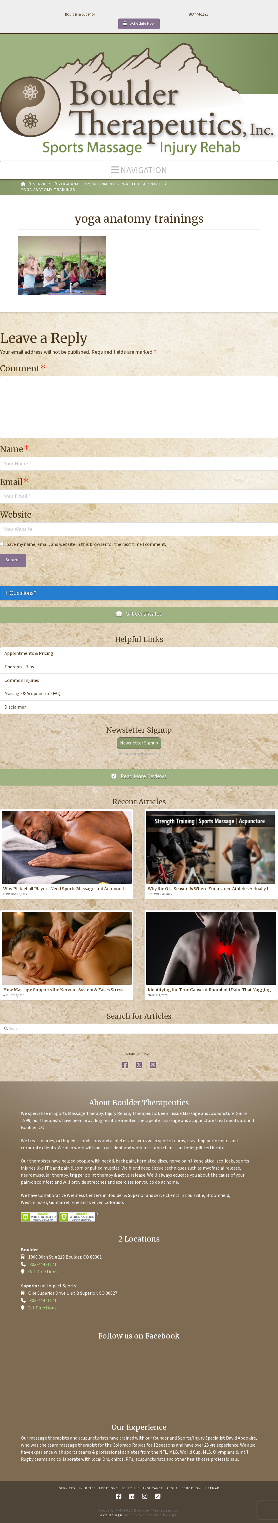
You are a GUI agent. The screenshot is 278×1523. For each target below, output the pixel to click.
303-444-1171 (42, 1264)
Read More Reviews (139, 776)
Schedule (130, 1488)
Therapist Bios (19, 666)
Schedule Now (139, 23)
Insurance (153, 1488)
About (172, 1488)
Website (15, 514)
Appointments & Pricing (28, 653)
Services (67, 1488)
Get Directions (42, 1271)
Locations (108, 1488)
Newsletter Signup (139, 742)
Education (191, 1488)
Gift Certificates (139, 614)
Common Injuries (21, 680)
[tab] (139, 593)
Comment (23, 368)
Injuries (87, 1488)
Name (14, 449)
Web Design (111, 1514)
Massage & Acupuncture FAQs (33, 693)
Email (14, 482)
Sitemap (211, 1488)
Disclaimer (15, 706)
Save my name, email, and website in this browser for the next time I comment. (86, 544)
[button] (139, 169)
